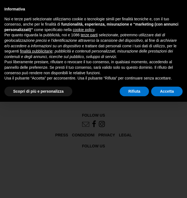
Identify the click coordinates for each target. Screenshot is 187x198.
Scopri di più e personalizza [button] (38, 91)
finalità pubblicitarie (36, 51)
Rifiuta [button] (134, 91)
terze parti (89, 35)
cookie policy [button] (83, 30)
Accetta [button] (167, 91)
